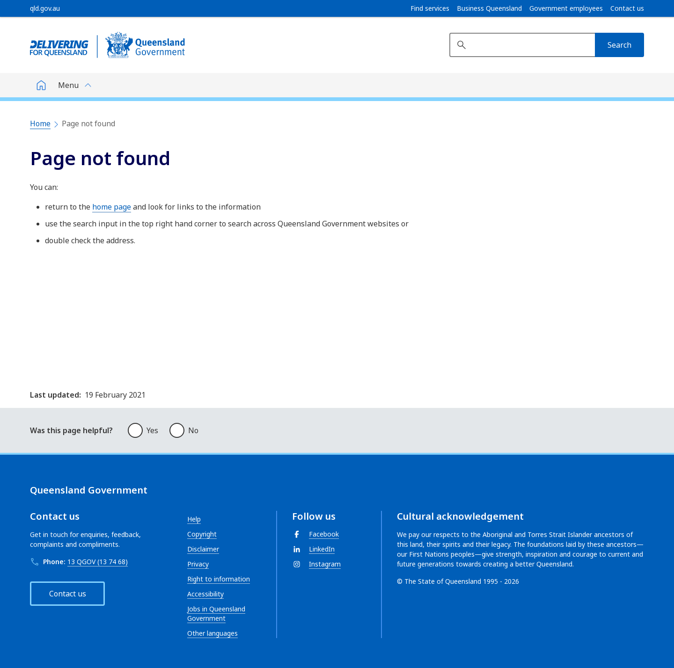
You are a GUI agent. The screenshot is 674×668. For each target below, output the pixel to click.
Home (40, 123)
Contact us (627, 8)
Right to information (218, 578)
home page (111, 207)
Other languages (212, 633)
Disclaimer (203, 549)
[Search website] (522, 45)
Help (194, 519)
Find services (429, 8)
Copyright (202, 534)
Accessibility (205, 593)
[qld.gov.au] (45, 8)
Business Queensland (489, 8)
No (193, 430)
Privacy (198, 563)
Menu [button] (68, 85)
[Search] (619, 45)
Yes (152, 430)
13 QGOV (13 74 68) (97, 561)
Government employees (566, 8)
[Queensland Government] (107, 45)
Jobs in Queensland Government (216, 613)
